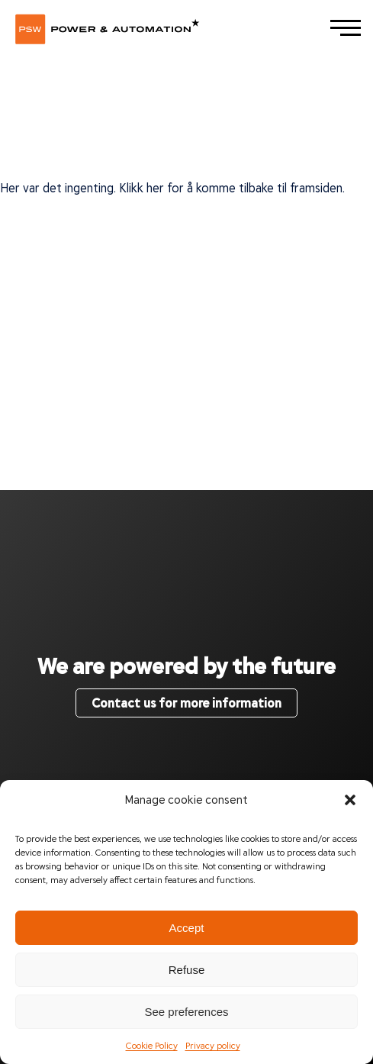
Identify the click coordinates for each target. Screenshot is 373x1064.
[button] (350, 799)
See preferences (186, 1011)
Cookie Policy (152, 1045)
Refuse (187, 969)
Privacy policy (212, 1045)
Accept (186, 927)
